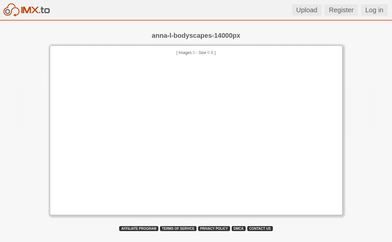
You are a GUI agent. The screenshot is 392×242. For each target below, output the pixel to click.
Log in (374, 10)
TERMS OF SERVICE (178, 228)
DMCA (239, 228)
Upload (306, 10)
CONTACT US (260, 228)
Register (341, 10)
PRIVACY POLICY (214, 228)
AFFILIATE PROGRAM (138, 228)
